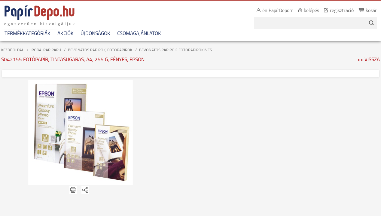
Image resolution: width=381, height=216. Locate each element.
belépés (304, 10)
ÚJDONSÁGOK (95, 33)
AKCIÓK (65, 33)
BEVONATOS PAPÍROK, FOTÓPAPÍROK (100, 50)
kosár (364, 10)
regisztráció (335, 10)
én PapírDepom (271, 10)
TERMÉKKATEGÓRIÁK (27, 33)
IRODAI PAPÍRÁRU (46, 50)
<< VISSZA (368, 59)
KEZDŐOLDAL (12, 50)
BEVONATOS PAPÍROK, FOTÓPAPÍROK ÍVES (175, 50)
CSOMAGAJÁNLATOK (139, 33)
